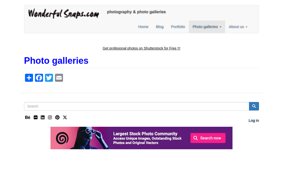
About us (238, 26)
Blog (160, 26)
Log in (253, 120)
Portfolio (178, 26)
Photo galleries (206, 26)
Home (143, 26)
